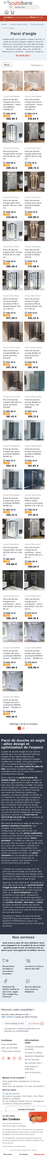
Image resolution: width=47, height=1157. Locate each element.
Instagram (20, 1058)
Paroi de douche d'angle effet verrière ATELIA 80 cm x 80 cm (12, 253)
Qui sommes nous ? (33, 1063)
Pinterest (14, 1058)
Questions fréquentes (34, 1056)
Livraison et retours (33, 1052)
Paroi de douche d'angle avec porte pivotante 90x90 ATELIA (33, 253)
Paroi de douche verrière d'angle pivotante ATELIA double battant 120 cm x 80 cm (11, 304)
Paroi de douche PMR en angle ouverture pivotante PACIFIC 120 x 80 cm (34, 502)
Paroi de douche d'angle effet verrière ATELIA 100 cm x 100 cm (12, 551)
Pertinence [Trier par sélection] (36, 65)
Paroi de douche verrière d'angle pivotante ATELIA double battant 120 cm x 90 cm (33, 304)
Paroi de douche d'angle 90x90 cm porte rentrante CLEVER (33, 354)
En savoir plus (23, 55)
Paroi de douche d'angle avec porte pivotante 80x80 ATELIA (33, 204)
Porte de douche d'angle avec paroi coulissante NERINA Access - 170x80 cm (12, 703)
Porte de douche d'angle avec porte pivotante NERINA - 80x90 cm (12, 452)
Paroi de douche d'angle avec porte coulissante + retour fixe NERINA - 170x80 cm (34, 104)
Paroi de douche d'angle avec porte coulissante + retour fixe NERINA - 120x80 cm (12, 104)
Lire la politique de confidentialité (13, 1146)
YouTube (8, 1058)
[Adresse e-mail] (23, 1023)
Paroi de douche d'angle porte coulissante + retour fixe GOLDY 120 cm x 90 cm (34, 604)
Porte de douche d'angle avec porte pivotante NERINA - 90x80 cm (12, 502)
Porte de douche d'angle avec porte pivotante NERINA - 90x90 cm (33, 452)
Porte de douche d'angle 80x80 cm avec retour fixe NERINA (33, 403)
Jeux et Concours (32, 1072)
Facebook (3, 1058)
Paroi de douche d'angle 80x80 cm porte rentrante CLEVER (11, 354)
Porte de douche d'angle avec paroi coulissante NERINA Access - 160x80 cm (34, 654)
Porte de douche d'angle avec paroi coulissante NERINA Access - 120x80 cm (12, 654)
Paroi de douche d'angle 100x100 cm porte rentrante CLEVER (12, 403)
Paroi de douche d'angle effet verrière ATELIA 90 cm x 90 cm (12, 155)
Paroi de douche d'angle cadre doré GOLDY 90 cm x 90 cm (33, 155)
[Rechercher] (23, 7)
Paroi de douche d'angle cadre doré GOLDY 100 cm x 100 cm (12, 204)
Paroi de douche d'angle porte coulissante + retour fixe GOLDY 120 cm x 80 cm (12, 604)
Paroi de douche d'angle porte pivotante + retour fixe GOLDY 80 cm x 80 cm (34, 552)
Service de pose (32, 1059)
